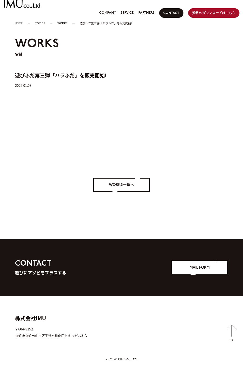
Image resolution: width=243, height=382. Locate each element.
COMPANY (107, 13)
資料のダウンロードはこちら (213, 13)
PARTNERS (146, 13)
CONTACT (171, 13)
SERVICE (127, 13)
